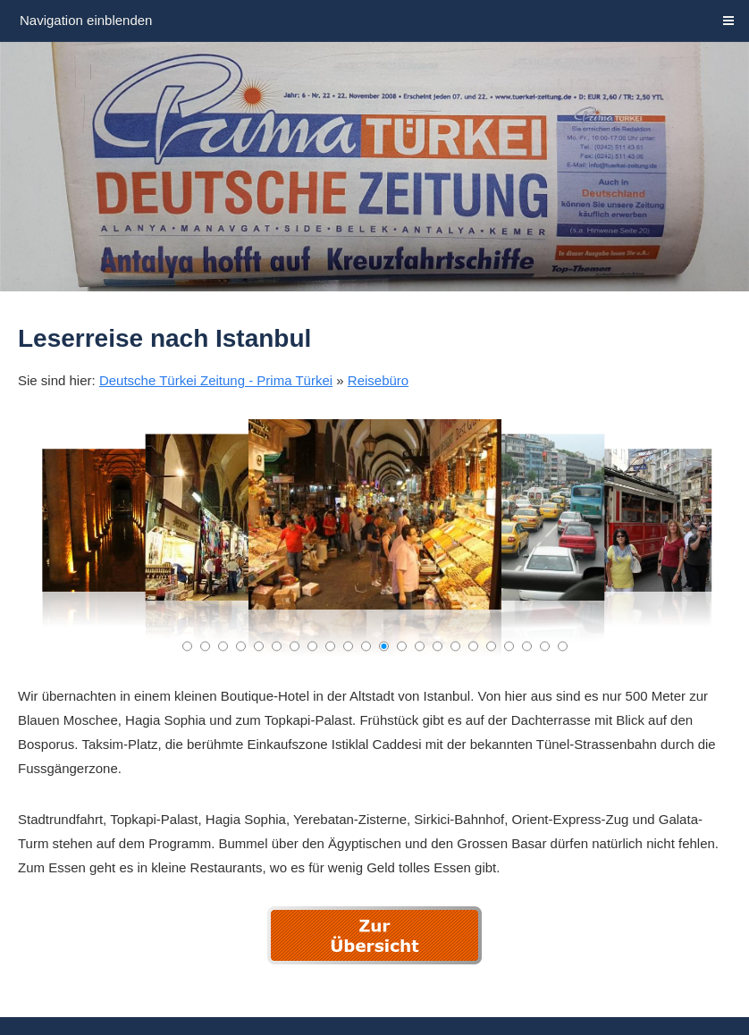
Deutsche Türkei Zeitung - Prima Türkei (215, 380)
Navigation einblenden (86, 20)
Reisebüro (378, 380)
